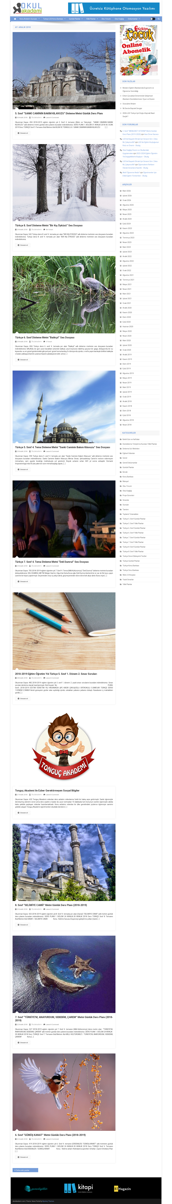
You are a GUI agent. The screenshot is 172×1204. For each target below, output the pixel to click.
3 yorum (49, 342)
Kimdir (125, 472)
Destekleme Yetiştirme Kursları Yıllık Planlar (140, 444)
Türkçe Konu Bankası (131, 566)
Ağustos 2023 (128, 233)
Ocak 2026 (127, 200)
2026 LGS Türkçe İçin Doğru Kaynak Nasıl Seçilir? (139, 114)
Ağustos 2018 (128, 420)
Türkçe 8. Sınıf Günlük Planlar (134, 547)
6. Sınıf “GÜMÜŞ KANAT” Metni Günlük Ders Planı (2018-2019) (50, 1134)
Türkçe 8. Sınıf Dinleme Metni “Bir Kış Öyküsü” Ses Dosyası (49, 225)
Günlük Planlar (74, 19)
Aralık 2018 (127, 401)
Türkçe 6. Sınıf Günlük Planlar (134, 528)
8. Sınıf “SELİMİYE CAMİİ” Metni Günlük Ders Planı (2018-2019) (51, 905)
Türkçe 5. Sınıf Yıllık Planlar (133, 523)
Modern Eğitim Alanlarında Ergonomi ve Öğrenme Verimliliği (138, 89)
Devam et (23, 133)
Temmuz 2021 (128, 280)
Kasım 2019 (127, 359)
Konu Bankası (128, 477)
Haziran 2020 (128, 327)
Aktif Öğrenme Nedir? (131, 173)
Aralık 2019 (127, 355)
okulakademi (36, 117)
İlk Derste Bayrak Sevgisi (132, 108)
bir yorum (49, 229)
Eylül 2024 (127, 224)
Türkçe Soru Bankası (131, 570)
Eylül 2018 (127, 415)
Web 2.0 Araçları (129, 575)
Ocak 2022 (127, 270)
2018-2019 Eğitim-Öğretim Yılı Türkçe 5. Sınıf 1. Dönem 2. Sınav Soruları (56, 673)
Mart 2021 (127, 294)
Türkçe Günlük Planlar (131, 561)
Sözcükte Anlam (129, 104)
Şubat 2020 (127, 345)
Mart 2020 (127, 341)
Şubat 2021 (127, 299)
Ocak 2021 (127, 303)
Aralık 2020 (127, 308)
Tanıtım (126, 510)
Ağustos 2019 (128, 373)
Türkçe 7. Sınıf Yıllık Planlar (133, 542)
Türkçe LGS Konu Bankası (53, 19)
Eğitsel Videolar (129, 453)
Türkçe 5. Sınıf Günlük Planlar (134, 519)
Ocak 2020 (127, 350)
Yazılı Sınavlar (128, 580)
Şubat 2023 (127, 252)
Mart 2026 (127, 191)
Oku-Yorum (106, 19)
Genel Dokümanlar (130, 463)
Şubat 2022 (127, 266)
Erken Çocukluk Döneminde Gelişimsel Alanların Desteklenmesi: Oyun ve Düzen (139, 97)
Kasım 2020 (127, 312)
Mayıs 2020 (127, 331)
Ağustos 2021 (128, 275)
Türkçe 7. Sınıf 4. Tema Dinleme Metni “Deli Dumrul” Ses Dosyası (52, 561)
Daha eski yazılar (22, 1170)
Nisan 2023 (127, 242)
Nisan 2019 (127, 383)
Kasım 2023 (127, 228)
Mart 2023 (127, 247)
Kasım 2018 (127, 406)
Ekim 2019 (127, 364)
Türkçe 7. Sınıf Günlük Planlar (134, 538)
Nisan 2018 (127, 425)
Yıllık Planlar (91, 19)
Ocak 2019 (127, 397)
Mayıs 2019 (127, 378)
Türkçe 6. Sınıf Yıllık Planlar (133, 533)
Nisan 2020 (127, 336)
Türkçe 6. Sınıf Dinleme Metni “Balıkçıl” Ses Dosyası (44, 337)
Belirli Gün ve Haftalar (131, 439)
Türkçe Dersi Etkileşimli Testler (135, 556)
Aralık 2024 (127, 219)
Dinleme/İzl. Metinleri (131, 449)
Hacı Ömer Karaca (151, 134)
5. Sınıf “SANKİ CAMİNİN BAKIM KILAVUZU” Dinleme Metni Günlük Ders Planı (59, 113)
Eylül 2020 (127, 322)
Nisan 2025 (127, 214)
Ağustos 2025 (128, 205)
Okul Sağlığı (119, 19)
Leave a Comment (52, 117)
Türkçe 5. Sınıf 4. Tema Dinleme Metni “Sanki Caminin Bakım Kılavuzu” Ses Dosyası (62, 447)
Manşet (126, 481)
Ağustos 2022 (128, 261)
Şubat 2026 (127, 196)
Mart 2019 (127, 387)
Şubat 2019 (127, 392)
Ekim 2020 (127, 317)
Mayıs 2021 (127, 284)
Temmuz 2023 (128, 238)
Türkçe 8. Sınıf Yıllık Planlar (133, 552)
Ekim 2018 (127, 411)
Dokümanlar (133, 19)
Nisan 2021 (127, 289)
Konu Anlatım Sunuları (28, 19)
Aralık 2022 (127, 256)
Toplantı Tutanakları (130, 514)
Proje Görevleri (128, 495)
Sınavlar (126, 500)
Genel (125, 458)
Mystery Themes (48, 1201)
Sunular (126, 505)
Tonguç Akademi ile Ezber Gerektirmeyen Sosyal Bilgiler (47, 790)
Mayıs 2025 (127, 210)
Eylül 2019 (127, 369)
